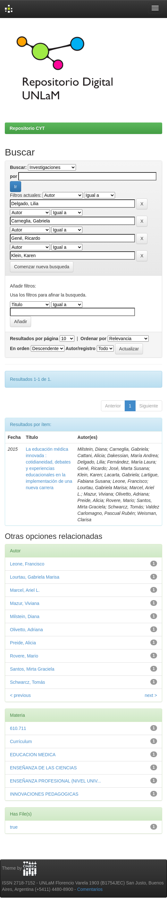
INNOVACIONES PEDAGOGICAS (44, 794)
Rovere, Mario (24, 655)
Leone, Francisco (27, 563)
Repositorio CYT (27, 128)
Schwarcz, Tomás (27, 682)
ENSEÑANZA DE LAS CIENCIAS (43, 767)
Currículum (21, 741)
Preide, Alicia (23, 642)
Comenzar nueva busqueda (41, 266)
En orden (19, 348)
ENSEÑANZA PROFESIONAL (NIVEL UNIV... (55, 780)
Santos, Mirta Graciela (32, 669)
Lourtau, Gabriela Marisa (34, 577)
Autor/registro (80, 348)
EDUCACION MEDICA (32, 754)
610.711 (18, 728)
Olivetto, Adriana (26, 629)
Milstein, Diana (24, 616)
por (13, 176)
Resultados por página (34, 338)
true (14, 827)
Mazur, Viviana (24, 603)
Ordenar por (93, 338)
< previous (20, 695)
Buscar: (18, 167)
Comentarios (90, 889)
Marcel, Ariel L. (25, 590)
